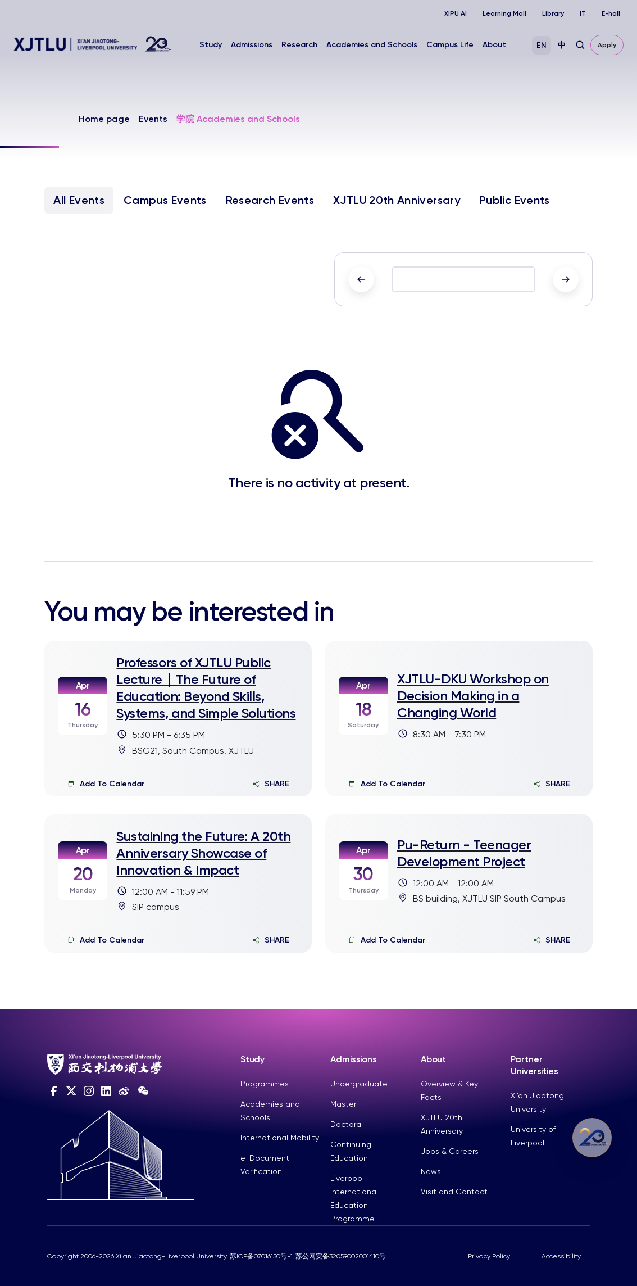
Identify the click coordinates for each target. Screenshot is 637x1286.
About (494, 44)
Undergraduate (359, 1083)
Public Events (514, 200)
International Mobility (279, 1137)
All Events (78, 200)
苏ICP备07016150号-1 (261, 1256)
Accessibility (561, 1256)
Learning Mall (504, 13)
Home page (104, 119)
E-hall (611, 13)
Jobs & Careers (450, 1151)
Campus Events (165, 200)
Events (153, 119)
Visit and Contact (454, 1191)
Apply (607, 45)
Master (343, 1103)
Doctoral (346, 1124)
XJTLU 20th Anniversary (396, 200)
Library (553, 13)
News (431, 1171)
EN (541, 45)
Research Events (270, 200)
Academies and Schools (371, 44)
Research (299, 44)
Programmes (264, 1083)
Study (210, 44)
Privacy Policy (489, 1256)
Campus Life (450, 44)
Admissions (251, 44)
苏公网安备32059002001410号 (340, 1256)
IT (583, 13)
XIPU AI (455, 13)
